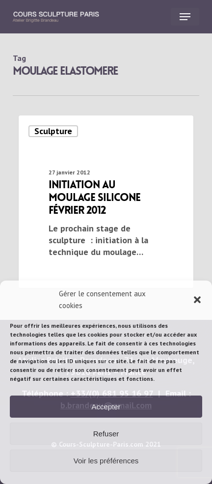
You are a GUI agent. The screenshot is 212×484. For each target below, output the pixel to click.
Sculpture (53, 131)
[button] (197, 300)
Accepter (105, 406)
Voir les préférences (106, 460)
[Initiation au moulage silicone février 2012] (106, 201)
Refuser (106, 433)
